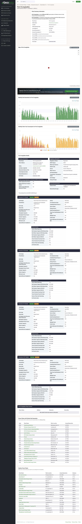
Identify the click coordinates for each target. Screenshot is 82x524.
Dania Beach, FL (43, 4)
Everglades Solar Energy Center (25, 478)
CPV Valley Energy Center (29, 435)
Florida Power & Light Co (53, 22)
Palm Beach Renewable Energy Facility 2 (27, 494)
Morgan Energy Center (28, 440)
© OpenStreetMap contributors (75, 85)
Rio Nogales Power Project (29, 454)
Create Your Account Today (71, 91)
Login (73, 1)
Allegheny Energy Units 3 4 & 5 (30, 458)
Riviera (20, 500)
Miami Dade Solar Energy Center (25, 490)
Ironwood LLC (27, 446)
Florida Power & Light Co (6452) (39, 166)
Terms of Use (74, 522)
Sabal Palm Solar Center (24, 502)
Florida (28, 4)
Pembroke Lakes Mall (23, 496)
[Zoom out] (78, 52)
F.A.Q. (79, 522)
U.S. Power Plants (22, 4)
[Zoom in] (78, 51)
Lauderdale (21, 488)
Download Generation (74, 97)
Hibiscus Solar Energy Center (25, 482)
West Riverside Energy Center (30, 462)
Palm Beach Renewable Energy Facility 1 (27, 492)
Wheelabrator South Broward (25, 512)
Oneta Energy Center (28, 438)
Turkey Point (21, 508)
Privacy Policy (68, 522)
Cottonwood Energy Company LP (30, 456)
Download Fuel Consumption (73, 126)
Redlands (21, 498)
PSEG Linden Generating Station (30, 452)
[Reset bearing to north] (78, 54)
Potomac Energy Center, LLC (30, 427)
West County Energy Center (24, 510)
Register (78, 1)
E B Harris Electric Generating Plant (31, 429)
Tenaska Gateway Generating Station (31, 442)
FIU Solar (21, 480)
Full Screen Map (74, 47)
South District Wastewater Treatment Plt (27, 506)
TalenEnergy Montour (28, 425)
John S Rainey (27, 433)
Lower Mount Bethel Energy (29, 450)
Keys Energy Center (28, 460)
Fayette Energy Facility (29, 444)
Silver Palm (21, 504)
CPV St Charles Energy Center (30, 431)
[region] (7, 264)
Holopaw (20, 484)
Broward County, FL (35, 4)
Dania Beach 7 (22, 476)
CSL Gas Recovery (22, 474)
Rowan (25, 436)
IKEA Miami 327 (22, 486)
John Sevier (26, 448)
